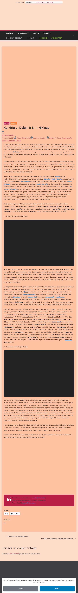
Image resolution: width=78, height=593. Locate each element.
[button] (14, 33)
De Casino (58, 105)
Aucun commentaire (38, 105)
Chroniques (23, 33)
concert (51, 105)
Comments (9, 569)
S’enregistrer (56, 38)
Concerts (13, 90)
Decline (20, 588)
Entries (8, 565)
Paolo (57, 289)
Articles (9, 33)
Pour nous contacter (11, 573)
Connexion (44, 38)
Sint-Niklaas (11, 108)
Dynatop (36, 33)
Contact (30, 38)
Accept (57, 588)
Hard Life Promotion (38, 465)
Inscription (8, 557)
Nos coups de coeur (14, 38)
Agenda (46, 33)
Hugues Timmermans (23, 105)
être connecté (14, 521)
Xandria (18, 108)
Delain (64, 105)
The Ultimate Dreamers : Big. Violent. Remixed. (58, 506)
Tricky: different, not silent (44, 2)
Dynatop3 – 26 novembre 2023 (17, 504)
